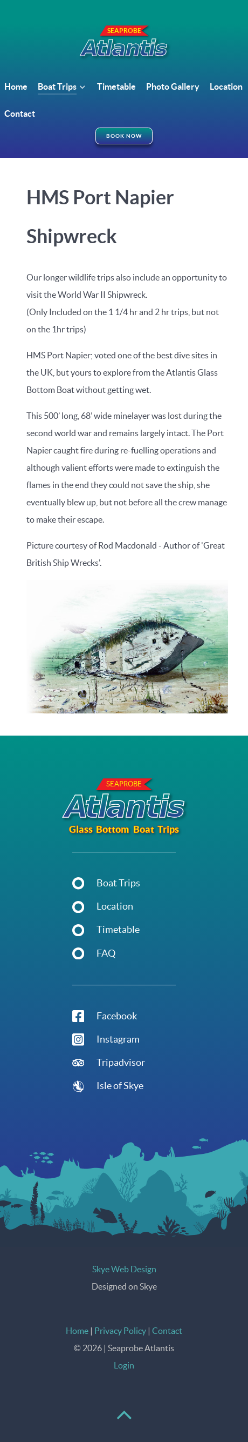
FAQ (106, 953)
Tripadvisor (121, 1062)
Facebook (117, 1016)
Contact (167, 1331)
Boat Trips (118, 883)
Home (77, 1331)
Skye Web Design (124, 1269)
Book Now (124, 136)
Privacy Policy (120, 1331)
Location (115, 906)
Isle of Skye (120, 1085)
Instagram (118, 1039)
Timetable (118, 929)
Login (124, 1365)
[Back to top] (124, 1420)
